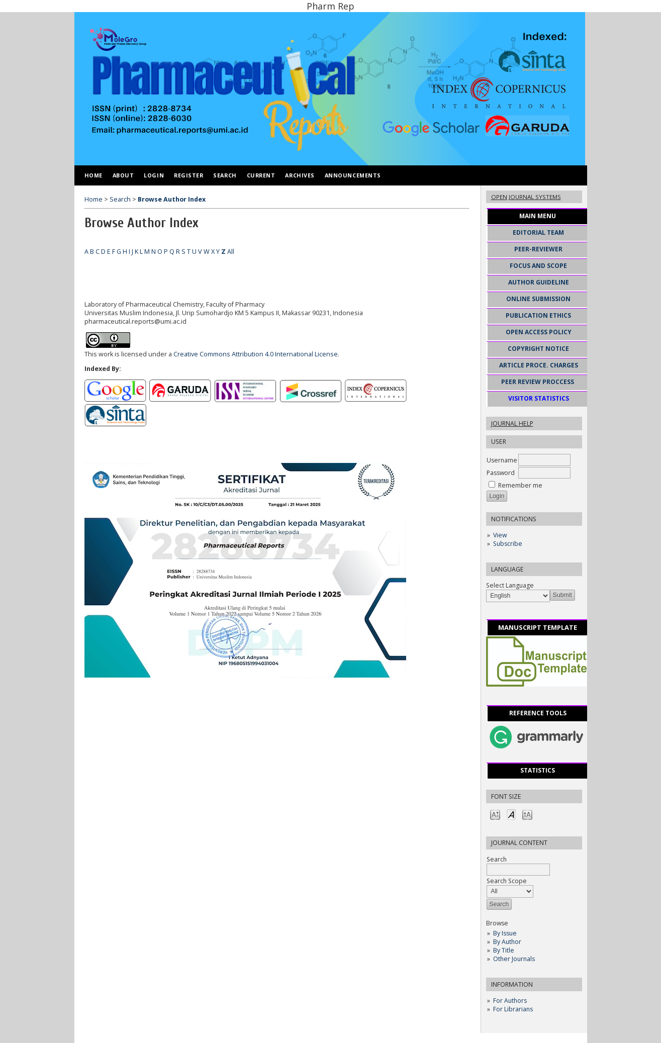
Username (502, 460)
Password (501, 472)
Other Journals (514, 959)
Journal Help (512, 423)
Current (261, 175)
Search (224, 175)
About (123, 175)
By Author (507, 941)
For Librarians (513, 1009)
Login (154, 175)
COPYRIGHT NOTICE (538, 348)
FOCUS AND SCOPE (538, 265)
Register (188, 175)
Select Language (510, 585)
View (500, 535)
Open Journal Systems (526, 197)
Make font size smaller (495, 814)
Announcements (353, 175)
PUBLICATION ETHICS (538, 315)
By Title (503, 950)
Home (93, 175)
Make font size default (511, 814)
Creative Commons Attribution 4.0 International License (255, 354)
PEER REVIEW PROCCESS (537, 381)
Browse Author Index (172, 199)
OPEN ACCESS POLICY (539, 332)
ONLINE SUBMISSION (538, 299)
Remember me (520, 485)
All (230, 251)
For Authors (510, 1000)
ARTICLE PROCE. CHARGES (538, 365)
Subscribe (507, 543)
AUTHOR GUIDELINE (538, 282)
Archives (299, 175)
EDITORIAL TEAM (538, 232)
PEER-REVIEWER (538, 249)
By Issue (505, 933)
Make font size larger (527, 814)
